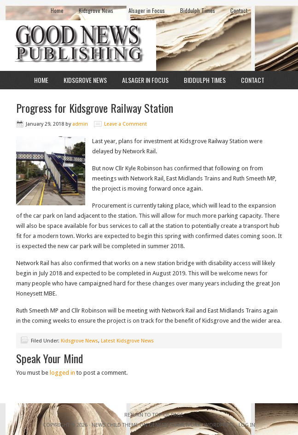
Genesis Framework (174, 425)
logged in (62, 372)
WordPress (219, 425)
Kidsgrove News (96, 10)
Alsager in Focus (147, 10)
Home (57, 10)
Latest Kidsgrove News (127, 341)
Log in (247, 425)
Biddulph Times (197, 10)
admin (80, 124)
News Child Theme (115, 425)
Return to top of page (153, 415)
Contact (238, 10)
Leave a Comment (125, 124)
